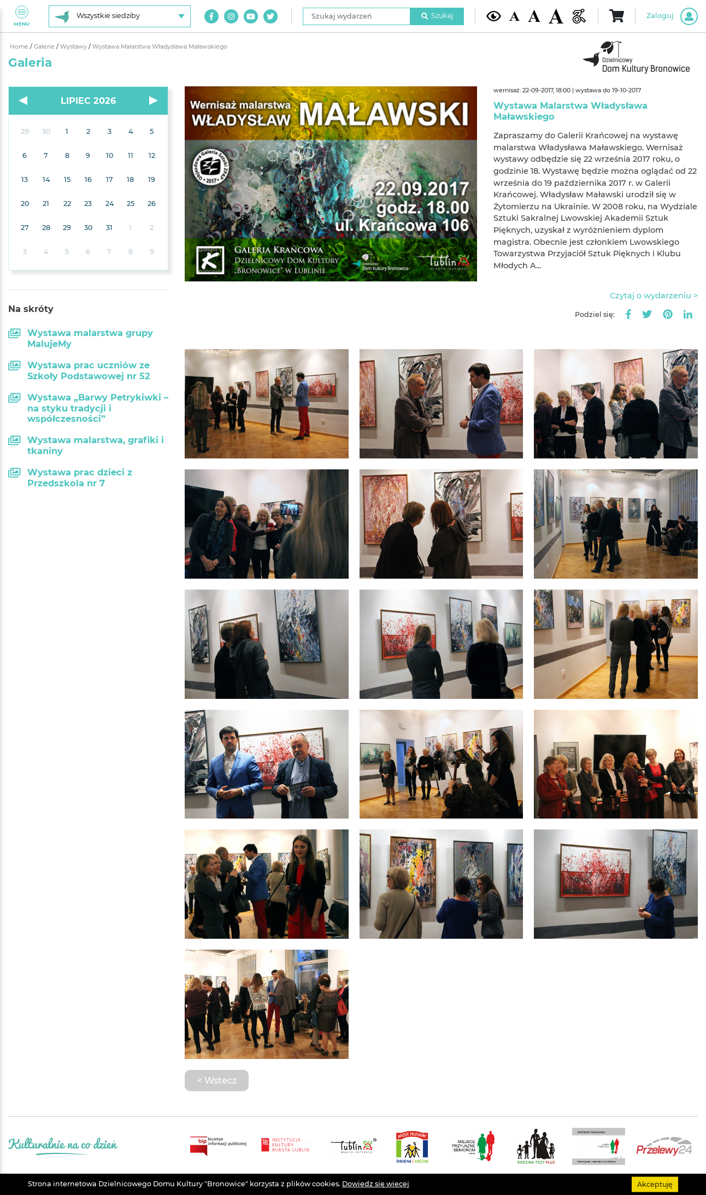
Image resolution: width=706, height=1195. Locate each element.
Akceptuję (655, 1184)
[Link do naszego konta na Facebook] (211, 16)
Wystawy (74, 46)
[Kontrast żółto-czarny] (493, 16)
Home (20, 46)
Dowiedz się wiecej (375, 1184)
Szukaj (437, 15)
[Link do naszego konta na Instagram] (231, 16)
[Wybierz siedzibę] (120, 16)
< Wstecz (217, 1080)
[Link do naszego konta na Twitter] (270, 16)
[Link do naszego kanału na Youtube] (251, 16)
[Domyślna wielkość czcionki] (514, 16)
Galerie (45, 46)
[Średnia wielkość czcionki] (534, 16)
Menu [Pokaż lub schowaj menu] (22, 16)
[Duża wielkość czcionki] (556, 16)
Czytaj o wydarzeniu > (654, 296)
